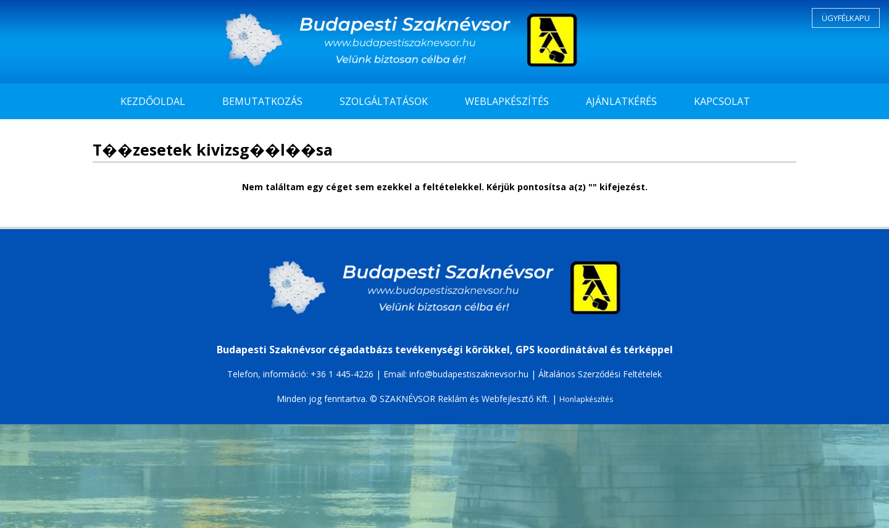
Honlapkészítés (586, 399)
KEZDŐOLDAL (152, 101)
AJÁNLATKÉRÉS (621, 101)
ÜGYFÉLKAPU (846, 17)
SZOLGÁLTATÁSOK (384, 101)
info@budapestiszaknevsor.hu (468, 374)
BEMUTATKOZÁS (262, 101)
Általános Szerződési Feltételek (600, 374)
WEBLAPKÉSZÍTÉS (507, 101)
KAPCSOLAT (722, 101)
